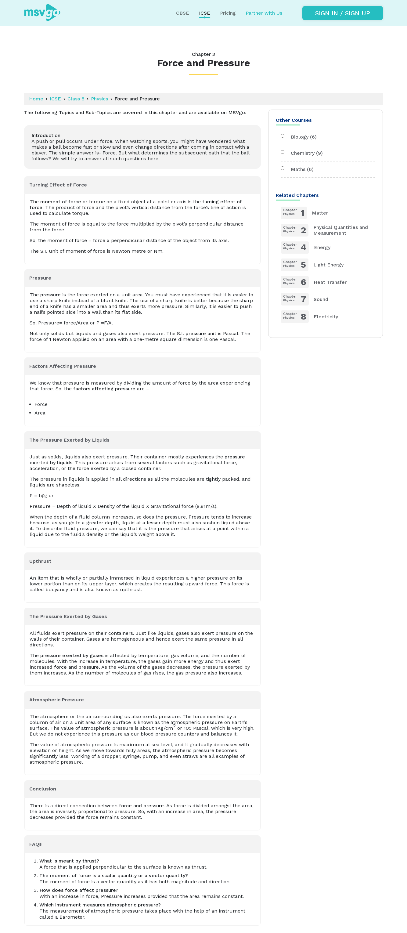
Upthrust (40, 561)
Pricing (228, 13)
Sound (304, 299)
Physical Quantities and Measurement (324, 230)
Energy (305, 247)
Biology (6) (299, 137)
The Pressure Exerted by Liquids (69, 440)
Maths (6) (297, 169)
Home (36, 99)
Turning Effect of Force (58, 185)
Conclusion (42, 789)
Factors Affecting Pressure (62, 366)
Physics (99, 99)
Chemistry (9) (302, 153)
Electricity (309, 316)
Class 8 (76, 99)
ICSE (55, 99)
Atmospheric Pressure (56, 700)
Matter (304, 213)
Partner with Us (264, 13)
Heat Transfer (314, 282)
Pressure (40, 278)
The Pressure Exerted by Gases (68, 616)
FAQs (35, 844)
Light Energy (312, 265)
